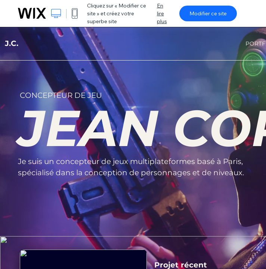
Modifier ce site (208, 13)
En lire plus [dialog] (162, 13)
